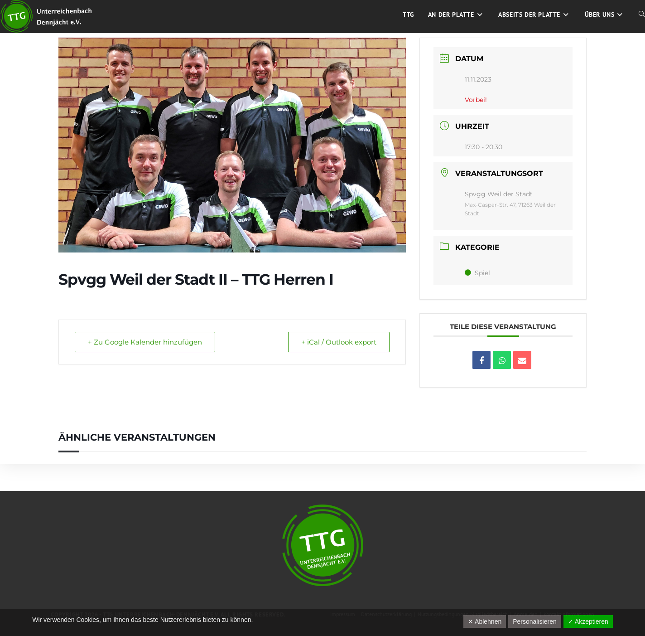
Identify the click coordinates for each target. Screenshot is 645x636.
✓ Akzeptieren (588, 621)
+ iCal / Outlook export (338, 342)
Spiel (477, 273)
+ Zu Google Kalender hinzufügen (145, 342)
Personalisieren (535, 621)
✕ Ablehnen (484, 621)
